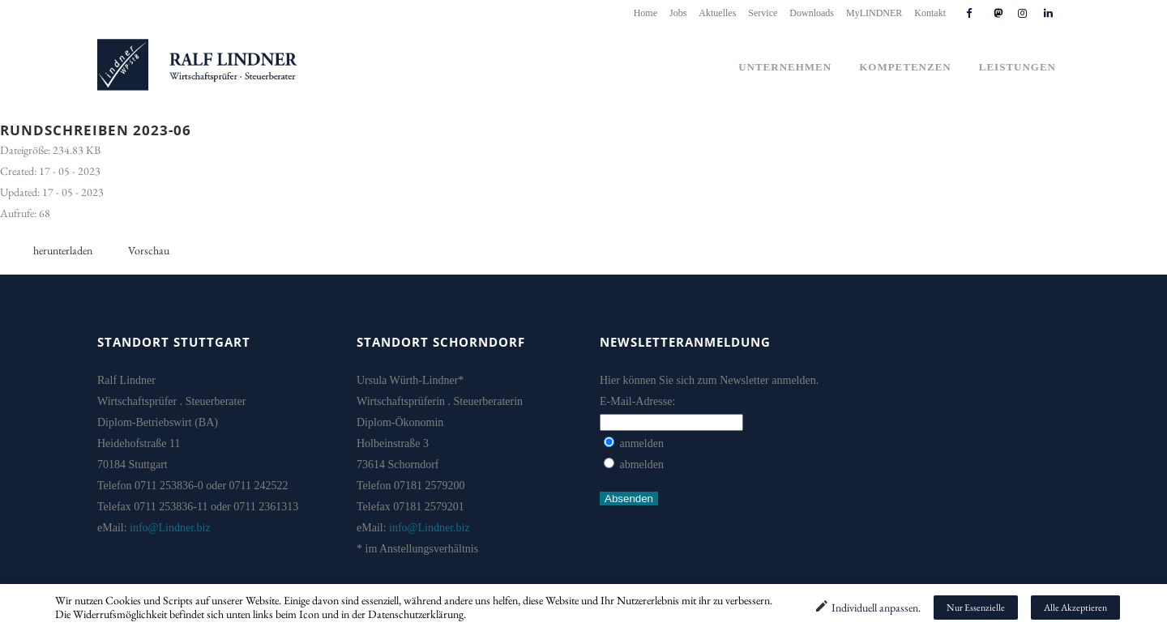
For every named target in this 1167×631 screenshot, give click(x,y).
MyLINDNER (874, 13)
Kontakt (930, 13)
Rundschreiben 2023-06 (95, 130)
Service (762, 13)
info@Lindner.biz (170, 528)
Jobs (677, 13)
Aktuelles (717, 13)
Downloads (811, 13)
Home (645, 13)
